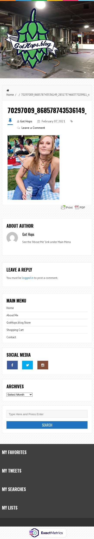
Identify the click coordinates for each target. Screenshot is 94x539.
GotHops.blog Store (18, 322)
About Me (12, 315)
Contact (11, 337)
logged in (27, 278)
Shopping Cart (15, 330)
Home (10, 308)
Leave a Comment (33, 128)
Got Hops (26, 121)
